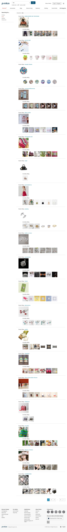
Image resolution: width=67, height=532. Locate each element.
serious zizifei (22, 5)
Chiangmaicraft (28, 136)
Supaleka (27, 353)
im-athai (27, 425)
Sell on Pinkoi (48, 3)
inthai (26, 281)
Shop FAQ (15, 512)
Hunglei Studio (28, 64)
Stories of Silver (29, 449)
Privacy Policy (27, 517)
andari (26, 329)
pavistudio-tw (28, 184)
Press (37, 512)
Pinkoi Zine (4, 19)
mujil (26, 160)
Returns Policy (27, 519)
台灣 (18, 5)
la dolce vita (14, 5)
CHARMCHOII (28, 473)
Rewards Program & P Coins (28, 521)
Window (3, 18)
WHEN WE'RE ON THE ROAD (32, 16)
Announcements (27, 514)
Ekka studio (28, 112)
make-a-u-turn (28, 233)
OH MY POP (28, 40)
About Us (37, 511)
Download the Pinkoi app (55, 518)
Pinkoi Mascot (38, 515)
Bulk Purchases (27, 512)
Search (33, 3)
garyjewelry (28, 257)
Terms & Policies (27, 515)
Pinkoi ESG (38, 514)
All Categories (4, 511)
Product (3, 15)
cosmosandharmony (30, 88)
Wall (2, 515)
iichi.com (37, 519)
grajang (27, 208)
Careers (37, 517)
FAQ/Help (26, 511)
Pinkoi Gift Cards (5, 514)
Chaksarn (27, 401)
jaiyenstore (27, 305)
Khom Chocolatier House (31, 377)
